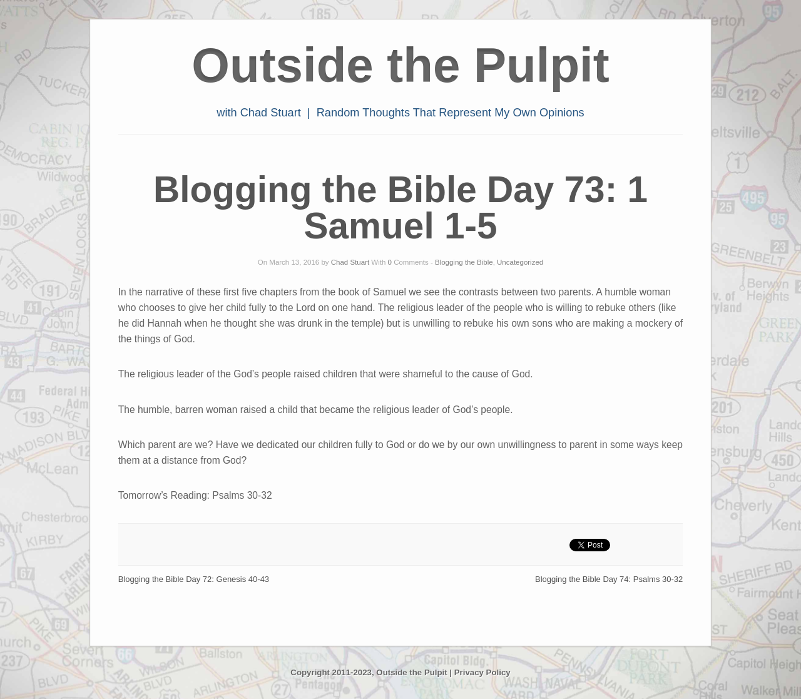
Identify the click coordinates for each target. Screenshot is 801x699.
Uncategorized (520, 262)
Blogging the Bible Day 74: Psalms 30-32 (609, 579)
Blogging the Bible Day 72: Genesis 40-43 (193, 579)
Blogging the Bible (464, 262)
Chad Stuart (350, 262)
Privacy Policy (482, 672)
